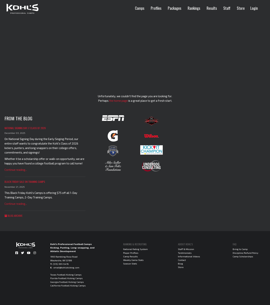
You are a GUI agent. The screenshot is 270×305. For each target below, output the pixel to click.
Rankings (194, 8)
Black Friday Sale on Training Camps (24, 182)
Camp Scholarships (243, 256)
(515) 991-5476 (61, 264)
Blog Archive (13, 216)
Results (212, 8)
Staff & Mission (186, 249)
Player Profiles (130, 253)
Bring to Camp (240, 249)
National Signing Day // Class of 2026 (25, 128)
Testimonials (185, 253)
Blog (180, 263)
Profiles (156, 8)
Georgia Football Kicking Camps (67, 282)
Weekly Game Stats (133, 260)
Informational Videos (189, 256)
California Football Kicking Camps (68, 285)
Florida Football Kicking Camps (66, 278)
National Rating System (135, 249)
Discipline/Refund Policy (245, 253)
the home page (118, 100)
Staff (226, 8)
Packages (174, 8)
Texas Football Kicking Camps (66, 274)
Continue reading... (15, 169)
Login (254, 8)
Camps (139, 8)
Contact (182, 260)
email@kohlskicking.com (66, 267)
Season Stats (130, 263)
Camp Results (130, 256)
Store (241, 8)
